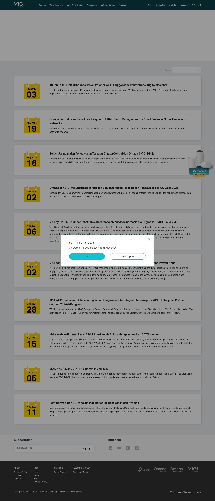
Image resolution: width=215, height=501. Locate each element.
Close (149, 239)
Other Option (127, 256)
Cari (87, 256)
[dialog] (107, 250)
